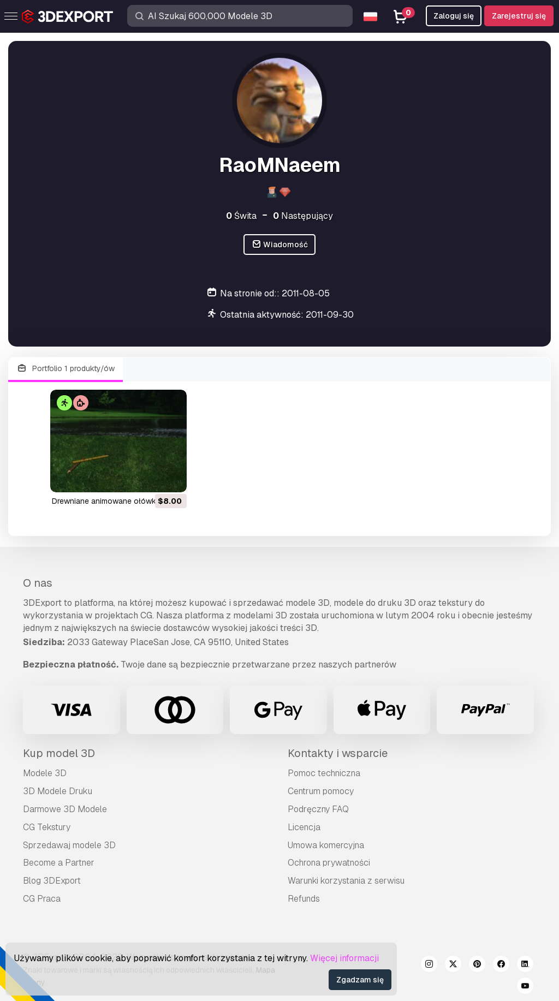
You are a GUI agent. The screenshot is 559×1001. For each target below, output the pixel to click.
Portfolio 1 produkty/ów (65, 369)
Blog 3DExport (52, 880)
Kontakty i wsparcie (338, 753)
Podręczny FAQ (318, 809)
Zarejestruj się (519, 16)
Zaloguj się (453, 16)
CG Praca (42, 898)
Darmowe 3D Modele (65, 809)
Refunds (304, 898)
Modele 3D (45, 773)
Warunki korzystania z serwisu (346, 880)
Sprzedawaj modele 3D (69, 845)
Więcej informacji (344, 958)
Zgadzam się (360, 980)
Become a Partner (58, 862)
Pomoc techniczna (324, 773)
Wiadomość (279, 245)
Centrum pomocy (321, 791)
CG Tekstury (46, 827)
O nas (37, 583)
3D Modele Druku (57, 791)
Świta (241, 216)
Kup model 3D (59, 753)
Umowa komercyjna (326, 845)
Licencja (304, 827)
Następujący (303, 216)
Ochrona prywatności (329, 862)
